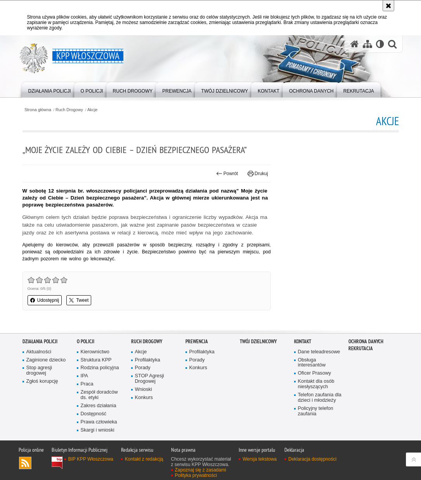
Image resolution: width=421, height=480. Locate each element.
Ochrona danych (365, 354)
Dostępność (94, 426)
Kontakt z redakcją (144, 472)
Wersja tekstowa (260, 472)
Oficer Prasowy (314, 386)
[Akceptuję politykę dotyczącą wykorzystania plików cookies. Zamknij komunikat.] (388, 5)
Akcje (92, 110)
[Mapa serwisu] (367, 43)
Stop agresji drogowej (39, 383)
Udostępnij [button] (44, 300)
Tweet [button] (78, 300)
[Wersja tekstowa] (380, 43)
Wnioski (143, 402)
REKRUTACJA (360, 361)
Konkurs (144, 410)
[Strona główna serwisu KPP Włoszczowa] (354, 43)
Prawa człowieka (99, 434)
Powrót (227, 173)
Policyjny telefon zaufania (315, 424)
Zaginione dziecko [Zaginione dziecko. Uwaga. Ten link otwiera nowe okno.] (46, 372)
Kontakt (302, 354)
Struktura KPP (96, 372)
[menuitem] (50, 89)
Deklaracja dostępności (312, 472)
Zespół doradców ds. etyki (99, 408)
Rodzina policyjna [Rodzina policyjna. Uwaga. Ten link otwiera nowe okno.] (100, 381)
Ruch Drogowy (69, 110)
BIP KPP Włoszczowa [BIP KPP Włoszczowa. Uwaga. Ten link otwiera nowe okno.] (90, 472)
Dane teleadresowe (319, 364)
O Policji (85, 354)
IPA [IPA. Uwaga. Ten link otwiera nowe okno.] (84, 389)
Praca (87, 397)
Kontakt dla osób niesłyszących (316, 397)
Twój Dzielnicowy (258, 354)
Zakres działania (98, 418)
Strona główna (37, 110)
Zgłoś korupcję (42, 394)
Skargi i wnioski (97, 443)
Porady (143, 381)
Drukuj (258, 173)
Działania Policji (40, 354)
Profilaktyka (147, 372)
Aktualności (39, 364)
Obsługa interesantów (312, 375)
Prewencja (196, 354)
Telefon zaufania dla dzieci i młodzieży (319, 411)
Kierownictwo (95, 364)
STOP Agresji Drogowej (149, 392)
